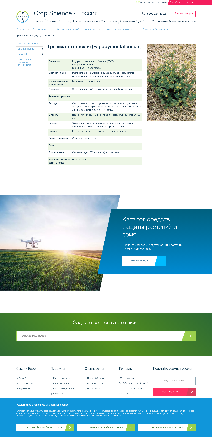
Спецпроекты (109, 21)
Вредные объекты (26, 49)
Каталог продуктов (62, 378)
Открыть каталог (138, 261)
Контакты (191, 2)
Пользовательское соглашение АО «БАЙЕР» (100, 416)
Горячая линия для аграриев (134, 392)
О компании (127, 21)
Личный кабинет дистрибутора (176, 21)
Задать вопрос (184, 13)
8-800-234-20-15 (156, 13)
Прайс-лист (58, 394)
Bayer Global (175, 2)
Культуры (52, 21)
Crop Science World (27, 383)
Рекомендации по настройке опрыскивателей (26, 62)
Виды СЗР (22, 54)
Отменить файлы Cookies (106, 427)
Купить (65, 21)
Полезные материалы (85, 21)
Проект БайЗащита (96, 388)
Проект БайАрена (95, 378)
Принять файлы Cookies (166, 427)
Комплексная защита (28, 44)
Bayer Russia (25, 378)
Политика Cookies (67, 416)
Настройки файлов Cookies (45, 427)
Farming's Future (95, 383)
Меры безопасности (62, 383)
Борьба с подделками (63, 388)
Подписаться (171, 392)
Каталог (38, 21)
